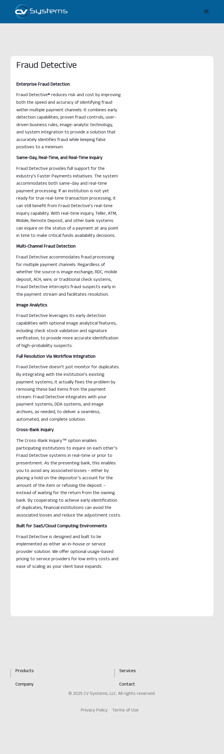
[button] (207, 12)
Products (24, 671)
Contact (127, 685)
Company (24, 685)
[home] (41, 11)
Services (127, 671)
